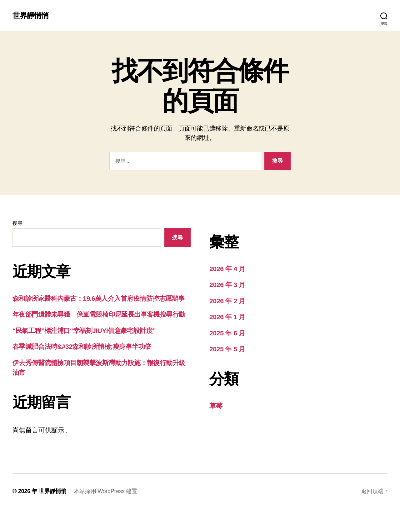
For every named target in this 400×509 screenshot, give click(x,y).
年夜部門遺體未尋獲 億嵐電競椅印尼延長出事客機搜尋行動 (98, 314)
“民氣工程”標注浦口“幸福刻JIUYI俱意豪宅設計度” (84, 330)
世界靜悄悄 (30, 15)
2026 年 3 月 (227, 284)
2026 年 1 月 (227, 316)
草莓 (215, 405)
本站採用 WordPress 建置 (105, 491)
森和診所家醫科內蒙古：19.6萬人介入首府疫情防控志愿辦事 (98, 298)
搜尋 (17, 223)
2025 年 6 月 (227, 333)
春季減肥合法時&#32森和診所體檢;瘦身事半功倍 (81, 346)
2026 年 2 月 (227, 300)
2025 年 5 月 (227, 349)
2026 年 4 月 (227, 268)
